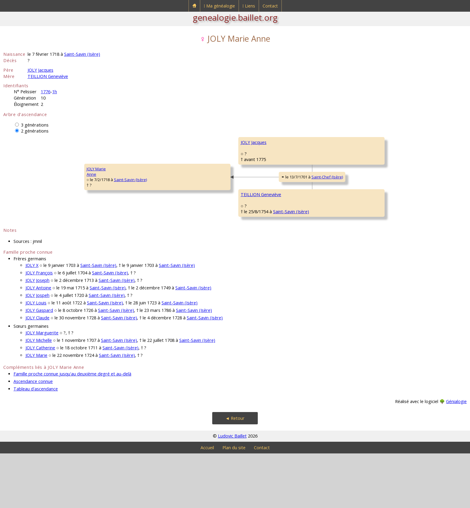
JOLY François (39, 327)
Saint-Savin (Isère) (82, 54)
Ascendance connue (33, 436)
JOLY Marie (36, 410)
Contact (270, 6)
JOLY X (31, 320)
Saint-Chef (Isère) (250, 205)
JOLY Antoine (38, 342)
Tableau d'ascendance (35, 443)
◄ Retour (235, 473)
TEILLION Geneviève (48, 76)
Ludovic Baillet (232, 490)
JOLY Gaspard (39, 365)
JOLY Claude (37, 372)
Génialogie (456, 456)
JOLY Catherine (40, 402)
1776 (45, 91)
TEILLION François (334, 214)
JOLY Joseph (37, 335)
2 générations (35, 131)
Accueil (207, 502)
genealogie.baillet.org (235, 17)
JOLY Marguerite (41, 387)
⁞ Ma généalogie (219, 6)
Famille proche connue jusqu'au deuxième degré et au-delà (72, 428)
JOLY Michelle (38, 395)
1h (54, 91)
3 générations (35, 125)
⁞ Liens (248, 6)
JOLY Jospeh (37, 350)
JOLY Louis (35, 357)
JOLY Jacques (40, 70)
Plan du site (233, 502)
